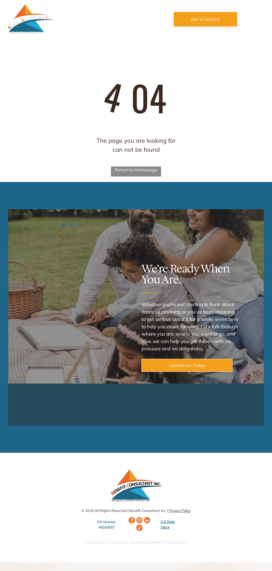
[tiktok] (139, 528)
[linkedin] (147, 521)
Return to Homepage (136, 169)
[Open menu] (258, 19)
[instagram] (139, 521)
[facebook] (132, 521)
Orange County (175, 541)
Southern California (145, 541)
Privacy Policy (180, 510)
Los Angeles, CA (97, 541)
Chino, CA (120, 541)
